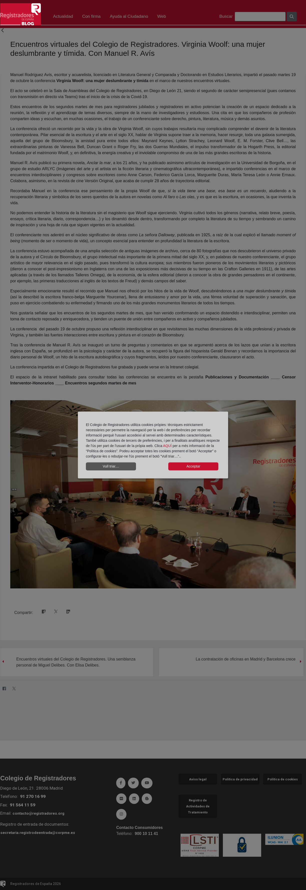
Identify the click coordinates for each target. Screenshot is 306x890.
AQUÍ (168, 445)
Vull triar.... (111, 466)
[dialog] (153, 445)
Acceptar (193, 466)
